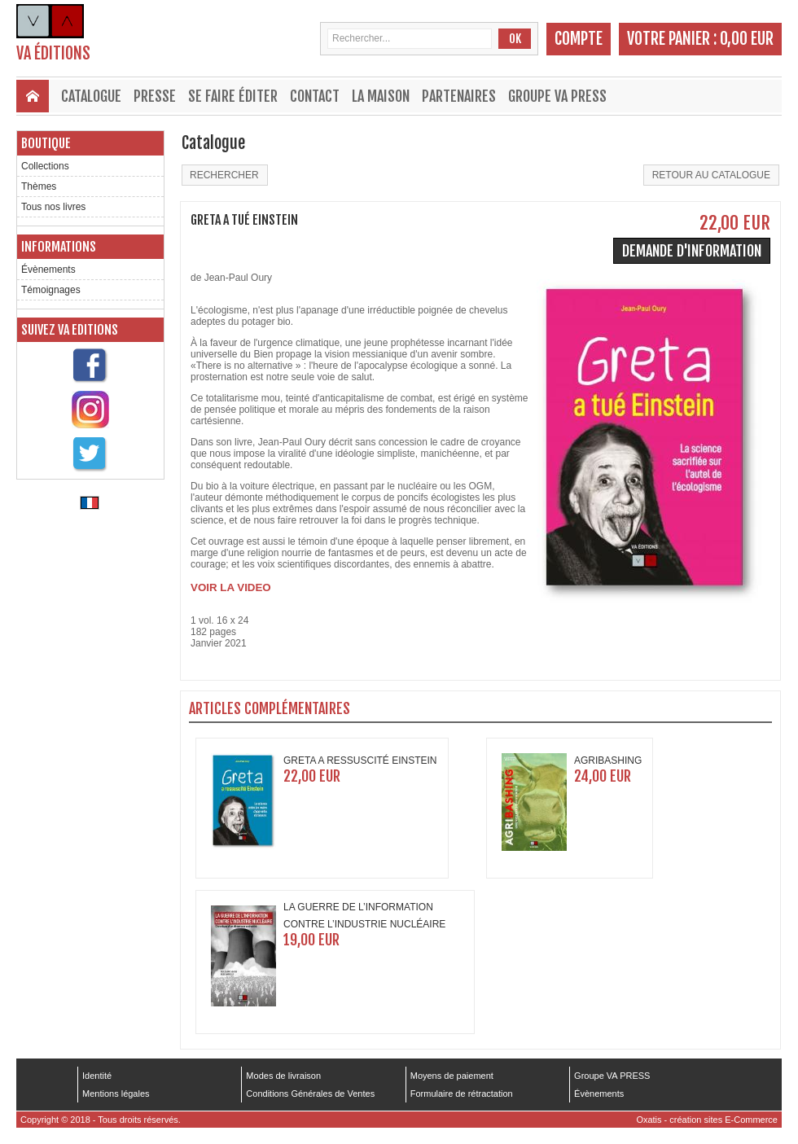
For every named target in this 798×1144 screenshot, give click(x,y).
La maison (381, 96)
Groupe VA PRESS (557, 96)
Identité (97, 1075)
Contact (315, 96)
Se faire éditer (233, 96)
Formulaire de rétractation (461, 1093)
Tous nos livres (53, 207)
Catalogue (91, 96)
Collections (45, 166)
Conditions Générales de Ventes (310, 1093)
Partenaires (459, 96)
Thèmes (38, 186)
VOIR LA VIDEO (231, 587)
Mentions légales (116, 1093)
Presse (155, 96)
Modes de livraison (283, 1075)
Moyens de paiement (451, 1075)
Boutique (46, 143)
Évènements (48, 269)
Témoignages (51, 290)
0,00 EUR (747, 38)
